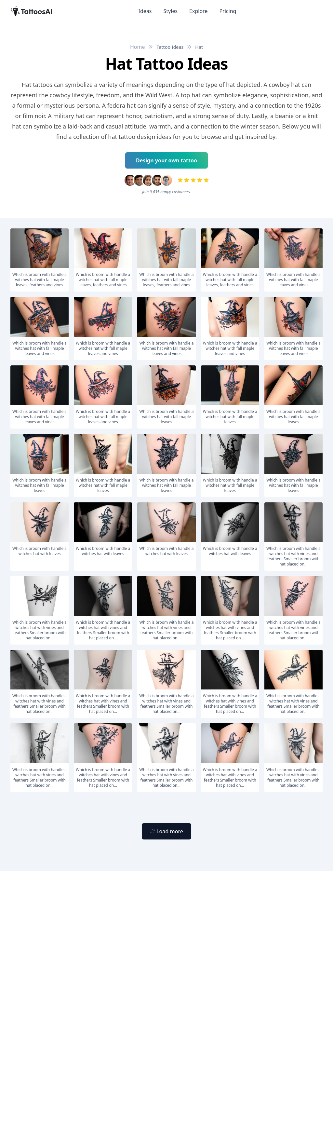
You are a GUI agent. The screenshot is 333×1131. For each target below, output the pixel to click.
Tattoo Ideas (169, 47)
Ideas (145, 11)
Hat (199, 47)
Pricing (227, 11)
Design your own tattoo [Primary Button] (166, 160)
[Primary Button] (166, 831)
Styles (171, 11)
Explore (198, 11)
